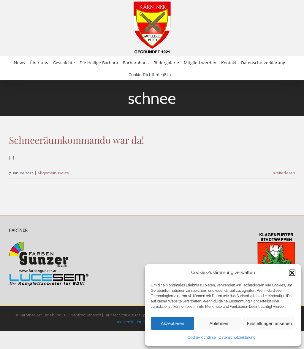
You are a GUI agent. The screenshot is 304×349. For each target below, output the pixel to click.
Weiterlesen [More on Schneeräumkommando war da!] (284, 173)
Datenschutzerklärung (237, 337)
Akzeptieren (172, 323)
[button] (292, 273)
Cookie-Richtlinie (202, 337)
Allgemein (46, 173)
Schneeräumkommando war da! (76, 139)
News (63, 173)
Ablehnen (218, 323)
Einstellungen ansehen (269, 323)
